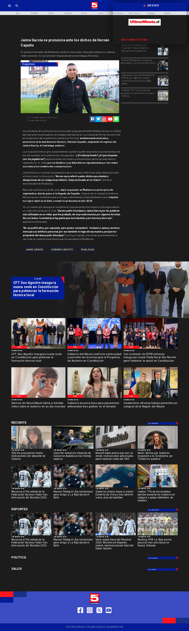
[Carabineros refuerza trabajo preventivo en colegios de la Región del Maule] (151, 406)
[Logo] (94, 9)
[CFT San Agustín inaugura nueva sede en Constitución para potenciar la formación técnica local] (38, 358)
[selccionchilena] (163, 100)
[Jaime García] (34, 249)
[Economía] (67, 13)
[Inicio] (17, 13)
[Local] (19, 347)
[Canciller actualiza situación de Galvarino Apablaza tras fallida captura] (73, 457)
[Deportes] (39, 64)
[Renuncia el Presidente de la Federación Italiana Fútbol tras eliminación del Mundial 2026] (138, 50)
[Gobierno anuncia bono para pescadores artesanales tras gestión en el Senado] (94, 406)
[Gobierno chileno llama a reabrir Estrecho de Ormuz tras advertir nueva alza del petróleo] (115, 495)
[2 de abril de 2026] (38, 351)
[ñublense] (87, 249)
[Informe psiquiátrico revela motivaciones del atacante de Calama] (31, 457)
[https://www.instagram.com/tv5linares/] (104, 119)
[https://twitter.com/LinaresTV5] (99, 619)
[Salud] (101, 13)
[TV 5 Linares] (17, 9)
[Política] (51, 13)
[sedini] (158, 448)
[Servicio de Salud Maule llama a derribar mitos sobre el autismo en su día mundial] (38, 406)
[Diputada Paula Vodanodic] (94, 397)
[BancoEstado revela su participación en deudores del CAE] (115, 448)
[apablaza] (73, 448)
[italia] (163, 85)
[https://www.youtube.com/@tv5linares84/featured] (110, 119)
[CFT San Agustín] (38, 348)
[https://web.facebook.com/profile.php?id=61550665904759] (80, 619)
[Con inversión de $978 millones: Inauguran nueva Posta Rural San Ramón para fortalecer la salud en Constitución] (151, 358)
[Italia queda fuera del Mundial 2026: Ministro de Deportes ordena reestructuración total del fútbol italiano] (138, 80)
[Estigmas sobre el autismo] (38, 397)
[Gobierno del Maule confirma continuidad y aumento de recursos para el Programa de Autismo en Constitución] (94, 358)
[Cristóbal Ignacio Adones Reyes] (48, 117)
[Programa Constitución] (94, 348)
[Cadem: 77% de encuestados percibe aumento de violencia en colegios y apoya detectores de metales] (158, 495)
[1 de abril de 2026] (115, 537)
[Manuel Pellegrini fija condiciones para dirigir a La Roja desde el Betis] (138, 65)
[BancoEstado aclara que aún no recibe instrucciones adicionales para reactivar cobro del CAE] (115, 457)
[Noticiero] (34, 13)
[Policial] (84, 13)
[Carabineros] (151, 397)
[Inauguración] (151, 348)
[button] (34, 249)
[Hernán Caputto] (62, 249)
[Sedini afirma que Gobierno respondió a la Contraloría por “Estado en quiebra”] (158, 457)
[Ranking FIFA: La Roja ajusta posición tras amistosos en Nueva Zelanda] (138, 95)
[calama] (31, 448)
